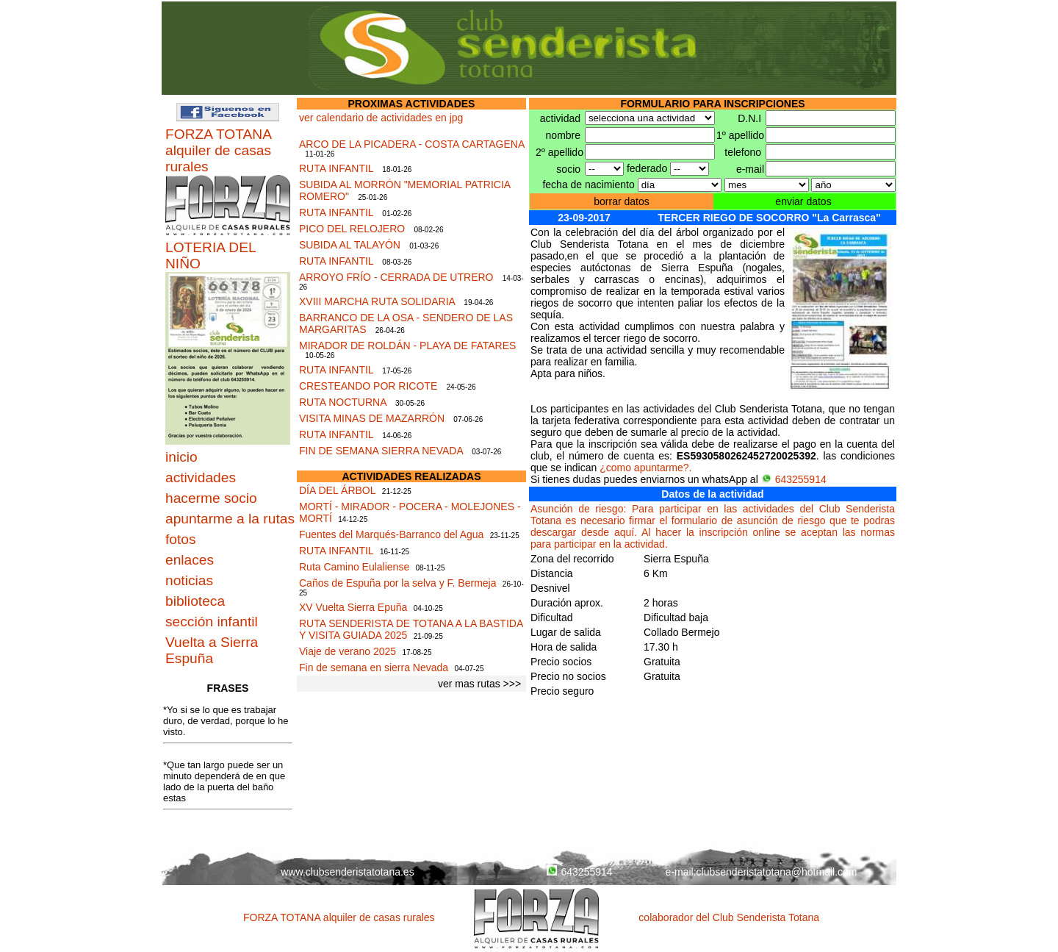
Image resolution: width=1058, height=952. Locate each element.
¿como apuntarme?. (645, 467)
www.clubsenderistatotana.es (347, 872)
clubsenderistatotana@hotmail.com (777, 872)
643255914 (794, 479)
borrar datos (621, 201)
